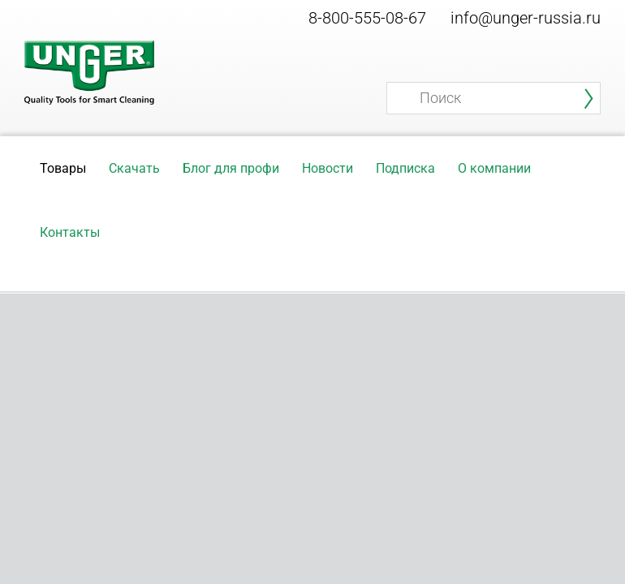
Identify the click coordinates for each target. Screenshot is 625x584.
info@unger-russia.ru (525, 18)
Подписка (405, 168)
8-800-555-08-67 (367, 18)
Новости (327, 168)
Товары (63, 168)
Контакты (70, 232)
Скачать (134, 168)
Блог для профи (231, 168)
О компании (494, 168)
